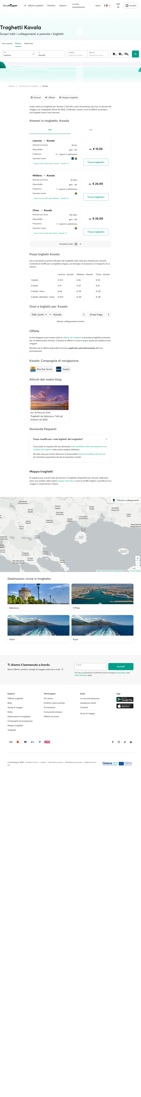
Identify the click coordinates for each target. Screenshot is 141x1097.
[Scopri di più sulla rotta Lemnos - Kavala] (51, 163)
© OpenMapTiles (117, 571)
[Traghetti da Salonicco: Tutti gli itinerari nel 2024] (49, 403)
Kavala (45, 86)
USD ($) (118, 5)
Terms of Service (81, 675)
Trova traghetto (95, 162)
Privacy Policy (120, 673)
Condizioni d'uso (31, 762)
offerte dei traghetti (72, 337)
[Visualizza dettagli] (62, 669)
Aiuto (97, 5)
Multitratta (28, 43)
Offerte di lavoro (51, 716)
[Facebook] (112, 741)
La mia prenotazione (78, 5)
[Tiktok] (124, 741)
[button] (50, 314)
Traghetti (11, 86)
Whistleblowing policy (73, 762)
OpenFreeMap (107, 571)
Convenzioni (49, 707)
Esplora (62, 5)
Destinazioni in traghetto (28, 86)
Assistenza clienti (88, 703)
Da (5, 52)
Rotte (10, 712)
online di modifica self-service (91, 454)
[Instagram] (118, 741)
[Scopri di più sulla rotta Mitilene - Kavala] (51, 198)
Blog (10, 703)
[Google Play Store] (124, 699)
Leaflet (99, 571)
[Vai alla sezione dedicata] (35, 97)
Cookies (43, 762)
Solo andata (7, 43)
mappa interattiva (66, 481)
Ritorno (18, 43)
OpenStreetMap (135, 571)
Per (50, 129)
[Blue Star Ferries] (41, 369)
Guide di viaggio (15, 707)
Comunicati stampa (53, 712)
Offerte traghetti (33, 5)
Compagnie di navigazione (20, 721)
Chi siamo (48, 698)
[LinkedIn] (130, 741)
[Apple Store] (124, 705)
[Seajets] (62, 369)
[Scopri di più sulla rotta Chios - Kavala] (50, 233)
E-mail (78, 665)
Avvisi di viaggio (87, 713)
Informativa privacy (55, 762)
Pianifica (51, 5)
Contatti (84, 707)
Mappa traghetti (15, 725)
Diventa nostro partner (54, 703)
